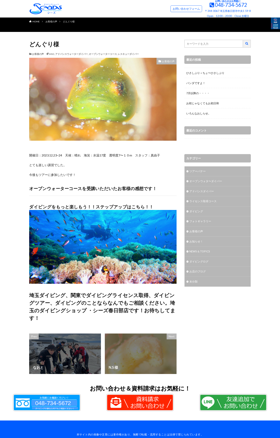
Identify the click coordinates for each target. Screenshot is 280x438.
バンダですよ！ (195, 83)
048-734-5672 (231, 5)
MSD (51, 54)
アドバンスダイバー (201, 191)
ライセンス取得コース (203, 201)
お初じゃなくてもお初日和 (202, 103)
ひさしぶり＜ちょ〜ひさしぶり (205, 73)
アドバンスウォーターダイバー (71, 54)
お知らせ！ (196, 242)
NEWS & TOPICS (200, 252)
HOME (36, 21)
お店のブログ (197, 272)
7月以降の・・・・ (198, 93)
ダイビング (196, 211)
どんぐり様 (69, 21)
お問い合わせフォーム (186, 8)
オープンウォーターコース (103, 54)
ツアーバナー (197, 171)
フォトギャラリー (200, 222)
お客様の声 (51, 21)
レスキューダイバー (128, 54)
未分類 (193, 282)
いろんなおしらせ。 (198, 113)
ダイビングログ (198, 262)
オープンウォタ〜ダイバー (205, 181)
